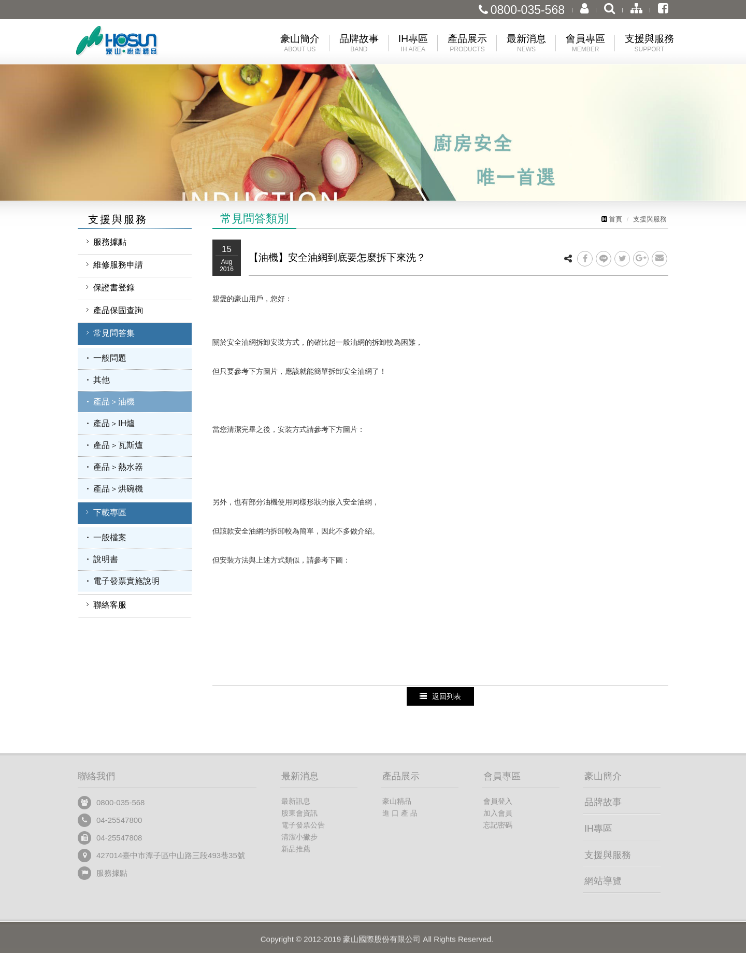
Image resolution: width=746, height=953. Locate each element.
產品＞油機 (114, 401)
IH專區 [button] (413, 43)
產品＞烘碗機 (118, 488)
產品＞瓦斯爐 (118, 445)
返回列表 (440, 696)
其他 (101, 379)
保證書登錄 (114, 287)
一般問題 (109, 358)
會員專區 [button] (585, 43)
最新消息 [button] (526, 43)
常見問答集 (114, 333)
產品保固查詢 (118, 310)
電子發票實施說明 (126, 581)
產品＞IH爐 (114, 423)
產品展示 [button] (467, 43)
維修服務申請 (118, 264)
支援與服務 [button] (649, 43)
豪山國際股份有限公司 (134, 43)
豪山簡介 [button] (300, 43)
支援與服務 (650, 219)
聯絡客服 (109, 604)
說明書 (105, 559)
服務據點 (109, 241)
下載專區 (109, 512)
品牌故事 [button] (359, 43)
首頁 (611, 219)
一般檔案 (109, 537)
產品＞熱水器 (118, 467)
